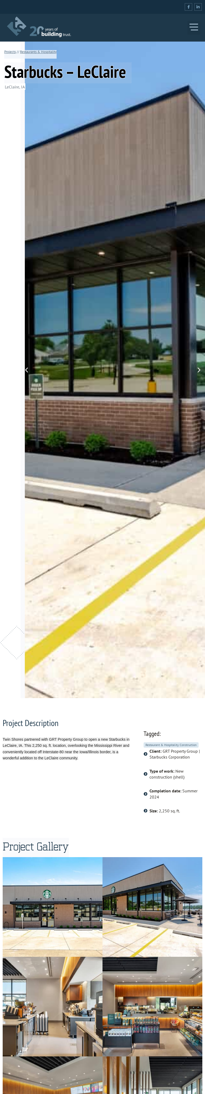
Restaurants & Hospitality (38, 52)
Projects (10, 52)
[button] (193, 28)
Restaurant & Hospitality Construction (171, 745)
